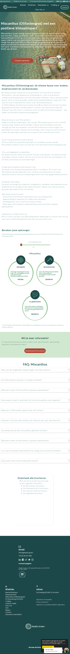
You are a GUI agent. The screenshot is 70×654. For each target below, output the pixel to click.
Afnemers (14, 592)
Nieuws (7, 610)
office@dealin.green (26, 553)
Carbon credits (10, 603)
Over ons (8, 606)
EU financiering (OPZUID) (14, 599)
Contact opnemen (22, 60)
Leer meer (48, 643)
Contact (8, 612)
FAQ (6, 608)
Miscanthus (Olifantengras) (15, 597)
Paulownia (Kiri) (10, 595)
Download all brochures (35, 351)
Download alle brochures (47, 60)
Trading (8, 601)
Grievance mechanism (13, 614)
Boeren (8, 592)
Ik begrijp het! (48, 647)
